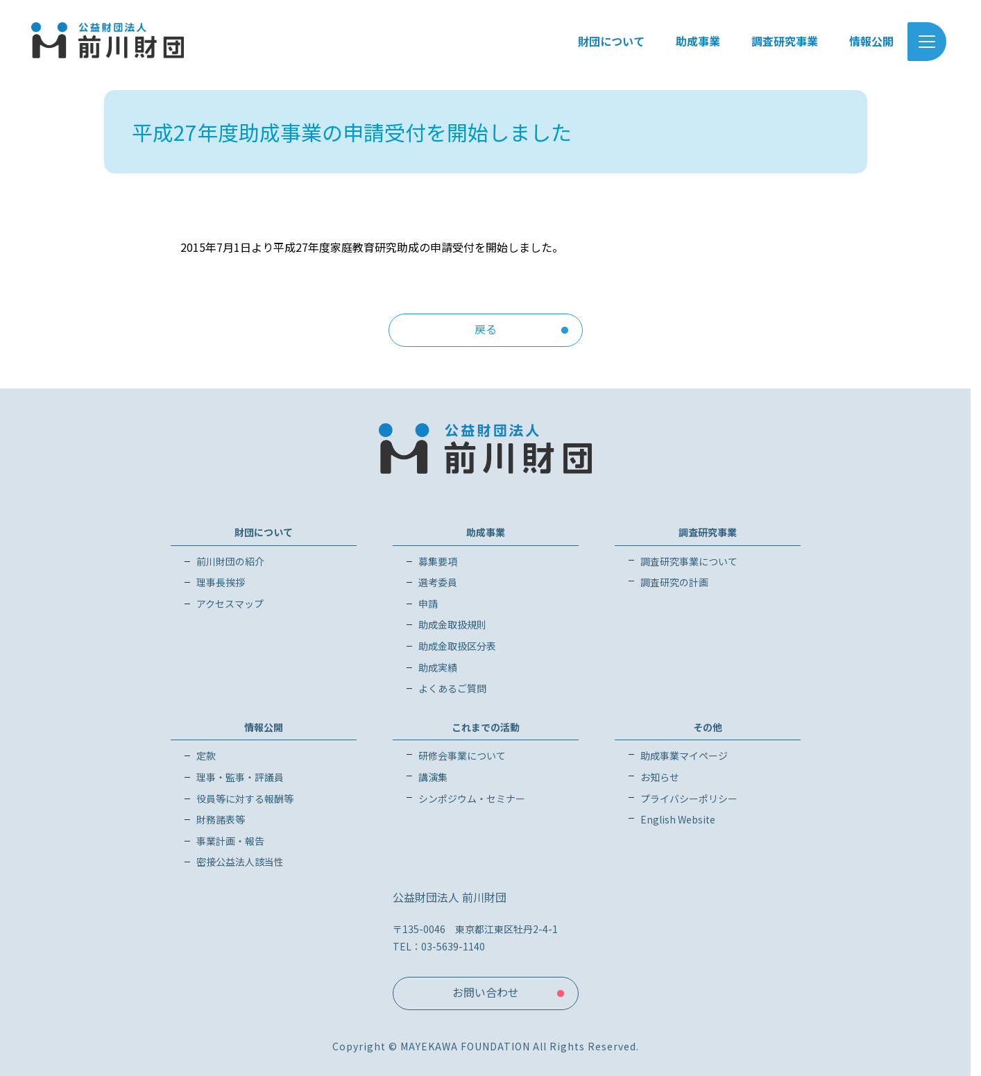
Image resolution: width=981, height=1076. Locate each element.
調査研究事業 (708, 532)
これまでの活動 (486, 727)
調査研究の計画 (674, 582)
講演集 (432, 777)
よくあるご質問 (452, 688)
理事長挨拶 (220, 582)
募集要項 (437, 561)
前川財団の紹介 (230, 561)
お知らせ (659, 777)
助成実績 (437, 667)
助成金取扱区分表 (457, 646)
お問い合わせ (485, 992)
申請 (428, 603)
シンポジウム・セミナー (471, 798)
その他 (707, 727)
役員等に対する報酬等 (244, 798)
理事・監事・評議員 (240, 777)
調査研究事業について (688, 561)
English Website (677, 819)
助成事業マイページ (684, 755)
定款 (206, 755)
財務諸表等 (220, 819)
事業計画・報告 (230, 841)
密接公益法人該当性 (240, 862)
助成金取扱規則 (452, 624)
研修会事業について (462, 755)
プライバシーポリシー (688, 798)
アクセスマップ (230, 603)
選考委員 (437, 582)
